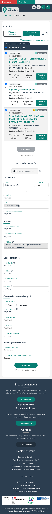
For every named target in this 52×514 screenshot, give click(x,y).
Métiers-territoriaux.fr (26, 482)
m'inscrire (26, 399)
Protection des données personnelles (26, 466)
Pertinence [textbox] (8, 350)
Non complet (24, 305)
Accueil (8, 15)
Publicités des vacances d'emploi (25, 460)
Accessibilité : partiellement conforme (26, 469)
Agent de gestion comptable (22, 89)
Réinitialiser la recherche (26, 370)
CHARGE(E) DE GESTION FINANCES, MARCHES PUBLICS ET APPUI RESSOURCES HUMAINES (26, 118)
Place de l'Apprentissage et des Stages (26, 488)
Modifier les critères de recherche (34, 40)
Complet (11, 305)
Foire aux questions (26, 463)
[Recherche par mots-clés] (26, 171)
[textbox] (18, 185)
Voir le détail (41, 76)
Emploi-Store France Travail (26, 491)
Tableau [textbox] (7, 358)
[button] (40, 171)
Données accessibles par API (23, 511)
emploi (22, 2)
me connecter (26, 423)
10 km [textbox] (37, 185)
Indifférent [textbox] (8, 320)
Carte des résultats (12, 33)
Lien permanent (26, 156)
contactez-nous (26, 444)
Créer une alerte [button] (31, 33)
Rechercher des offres (26, 457)
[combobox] (18, 185)
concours (6, 2)
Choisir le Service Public (26, 485)
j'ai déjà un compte (26, 405)
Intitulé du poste (17, 48)
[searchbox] (26, 197)
